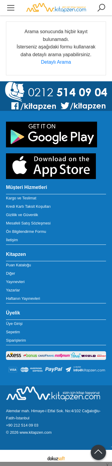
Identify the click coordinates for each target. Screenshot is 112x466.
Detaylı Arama (56, 62)
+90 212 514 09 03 (22, 425)
